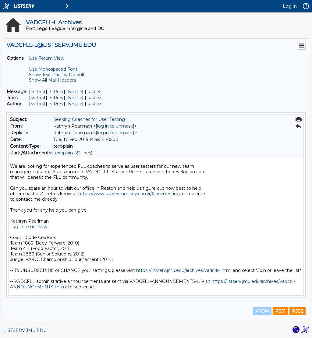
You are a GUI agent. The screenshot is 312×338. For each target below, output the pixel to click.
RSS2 (297, 311)
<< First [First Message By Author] (38, 104)
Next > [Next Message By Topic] (75, 97)
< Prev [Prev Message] (57, 91)
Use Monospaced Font (53, 69)
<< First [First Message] (38, 91)
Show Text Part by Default (57, 74)
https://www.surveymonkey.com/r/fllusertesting (129, 193)
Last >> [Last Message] (93, 91)
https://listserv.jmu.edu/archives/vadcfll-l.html (184, 270)
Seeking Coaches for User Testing (89, 119)
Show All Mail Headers (52, 80)
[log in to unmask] (115, 126)
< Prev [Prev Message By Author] (57, 104)
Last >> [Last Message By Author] (93, 104)
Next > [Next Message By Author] (75, 104)
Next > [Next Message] (75, 91)
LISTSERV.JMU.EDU (25, 330)
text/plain (63, 153)
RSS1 (280, 311)
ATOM (262, 311)
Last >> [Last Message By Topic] (93, 97)
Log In (290, 6)
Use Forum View (46, 58)
